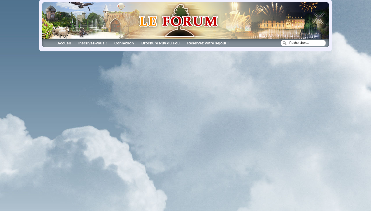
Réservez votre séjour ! (208, 43)
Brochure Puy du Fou (160, 43)
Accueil (64, 43)
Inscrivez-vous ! (92, 43)
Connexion (124, 43)
